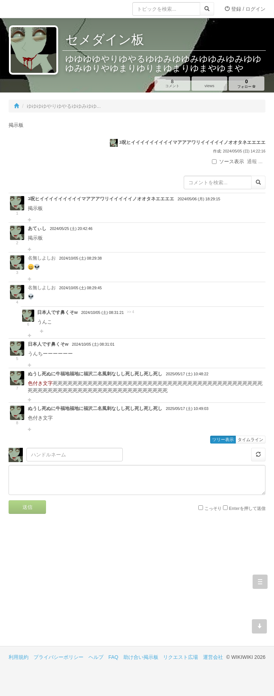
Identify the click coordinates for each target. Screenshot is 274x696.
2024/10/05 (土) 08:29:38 (80, 258)
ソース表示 (228, 161)
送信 (27, 507)
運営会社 (213, 657)
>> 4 (130, 312)
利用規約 (19, 657)
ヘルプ (95, 657)
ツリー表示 (223, 439)
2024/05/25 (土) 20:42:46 (71, 228)
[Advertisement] (73, 585)
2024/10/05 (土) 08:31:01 (93, 344)
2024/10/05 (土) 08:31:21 (102, 312)
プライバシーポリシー (58, 657)
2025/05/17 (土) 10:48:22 (187, 374)
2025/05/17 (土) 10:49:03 (187, 408)
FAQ (113, 657)
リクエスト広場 (180, 657)
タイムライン (250, 439)
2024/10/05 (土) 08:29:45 (80, 288)
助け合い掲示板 (140, 657)
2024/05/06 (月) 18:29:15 (199, 199)
